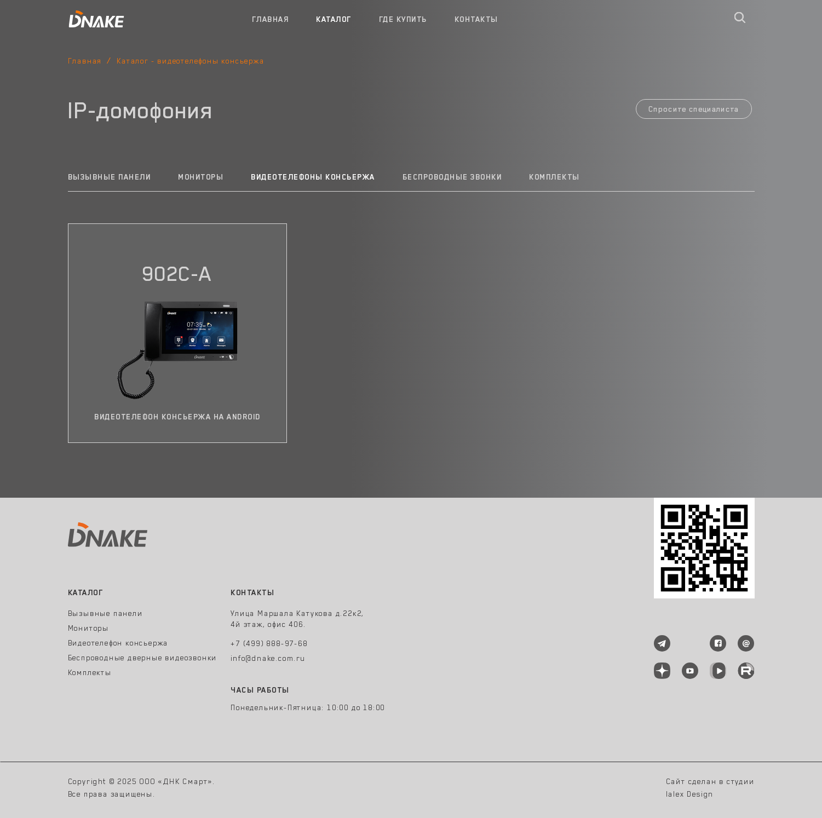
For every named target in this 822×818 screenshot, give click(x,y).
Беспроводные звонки (452, 176)
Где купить (403, 19)
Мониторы (200, 176)
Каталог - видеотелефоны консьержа (190, 60)
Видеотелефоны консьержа (313, 176)
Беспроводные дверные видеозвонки (142, 657)
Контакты (476, 19)
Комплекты (554, 176)
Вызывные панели (109, 176)
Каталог (334, 19)
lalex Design (690, 794)
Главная (270, 19)
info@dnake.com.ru (268, 658)
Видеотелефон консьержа (118, 642)
